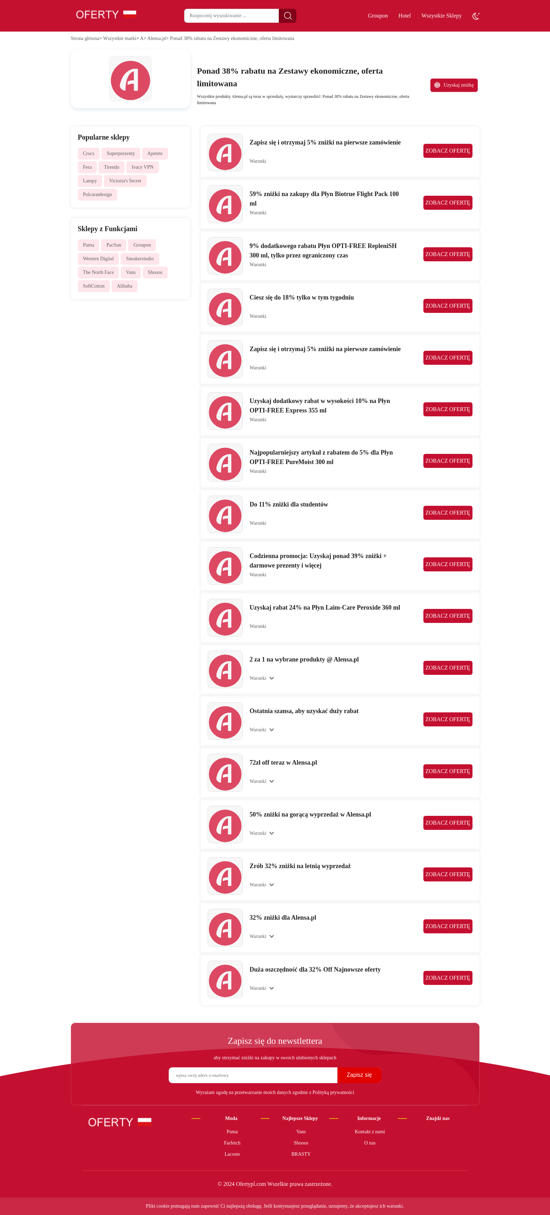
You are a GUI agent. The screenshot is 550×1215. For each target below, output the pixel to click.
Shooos (155, 272)
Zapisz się (359, 1075)
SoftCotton (94, 286)
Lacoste (232, 1154)
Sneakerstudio (140, 258)
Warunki (258, 161)
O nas (369, 1143)
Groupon (378, 16)
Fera (87, 167)
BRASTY (301, 1154)
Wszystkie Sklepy (441, 16)
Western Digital (98, 258)
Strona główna (85, 38)
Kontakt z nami (370, 1131)
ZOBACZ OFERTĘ (447, 151)
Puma (88, 245)
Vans (130, 272)
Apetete (155, 153)
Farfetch (232, 1143)
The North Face (98, 272)
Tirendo (111, 167)
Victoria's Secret (125, 180)
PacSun (113, 245)
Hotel (404, 16)
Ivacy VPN (142, 167)
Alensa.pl (156, 38)
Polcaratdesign (97, 194)
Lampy (90, 180)
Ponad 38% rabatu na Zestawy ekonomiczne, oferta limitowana (232, 38)
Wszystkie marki (119, 38)
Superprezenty (121, 153)
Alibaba (124, 286)
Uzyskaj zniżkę (454, 85)
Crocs (89, 153)
